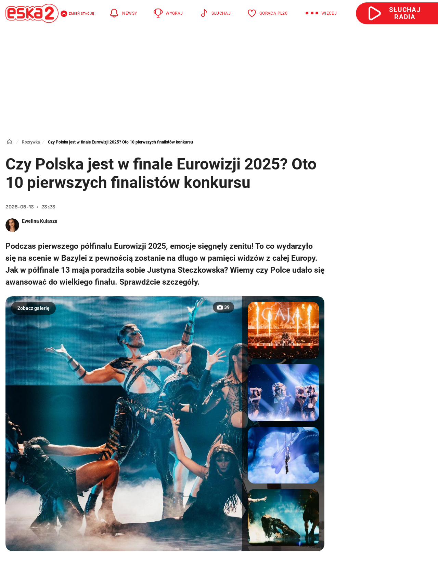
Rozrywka (31, 142)
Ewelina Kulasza (39, 221)
